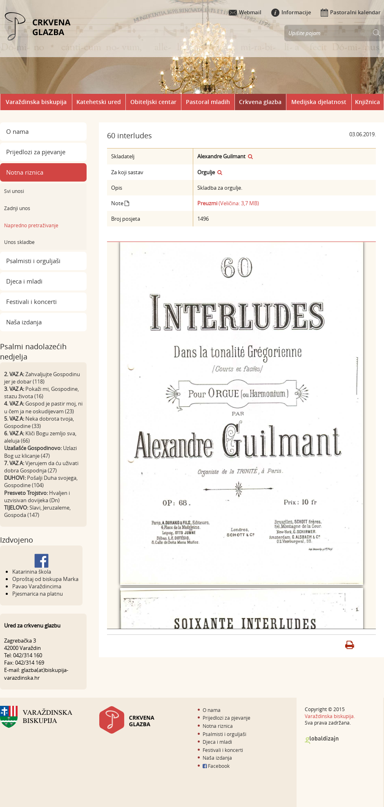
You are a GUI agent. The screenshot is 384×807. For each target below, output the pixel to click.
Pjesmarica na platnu (37, 593)
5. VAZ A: (14, 418)
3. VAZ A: (14, 388)
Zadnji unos (17, 208)
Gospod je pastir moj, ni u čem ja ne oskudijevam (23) (43, 407)
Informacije (291, 12)
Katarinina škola (31, 571)
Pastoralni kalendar (351, 12)
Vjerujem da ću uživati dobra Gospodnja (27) (41, 466)
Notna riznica (24, 172)
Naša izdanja (24, 322)
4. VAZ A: (14, 403)
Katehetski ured (98, 102)
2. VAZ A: (14, 374)
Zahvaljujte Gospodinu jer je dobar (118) (42, 377)
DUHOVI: (15, 477)
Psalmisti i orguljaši (33, 261)
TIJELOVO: (16, 507)
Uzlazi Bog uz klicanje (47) (40, 451)
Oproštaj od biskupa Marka (45, 579)
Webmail (245, 12)
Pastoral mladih (208, 102)
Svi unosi (14, 191)
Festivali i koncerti (31, 301)
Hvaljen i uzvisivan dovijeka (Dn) (37, 496)
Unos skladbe (19, 242)
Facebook (216, 766)
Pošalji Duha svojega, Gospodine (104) (41, 481)
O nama (17, 131)
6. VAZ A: (14, 433)
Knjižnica (367, 102)
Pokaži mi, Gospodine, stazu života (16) (41, 392)
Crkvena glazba (260, 102)
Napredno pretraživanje (31, 225)
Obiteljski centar (153, 102)
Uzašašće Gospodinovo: (33, 448)
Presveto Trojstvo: (26, 493)
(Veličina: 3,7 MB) (228, 203)
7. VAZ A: (14, 463)
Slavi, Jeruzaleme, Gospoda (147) (37, 511)
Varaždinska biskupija (36, 102)
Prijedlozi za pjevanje (35, 152)
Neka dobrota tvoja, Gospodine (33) (39, 422)
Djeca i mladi (24, 281)
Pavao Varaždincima (36, 586)
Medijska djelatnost (318, 102)
